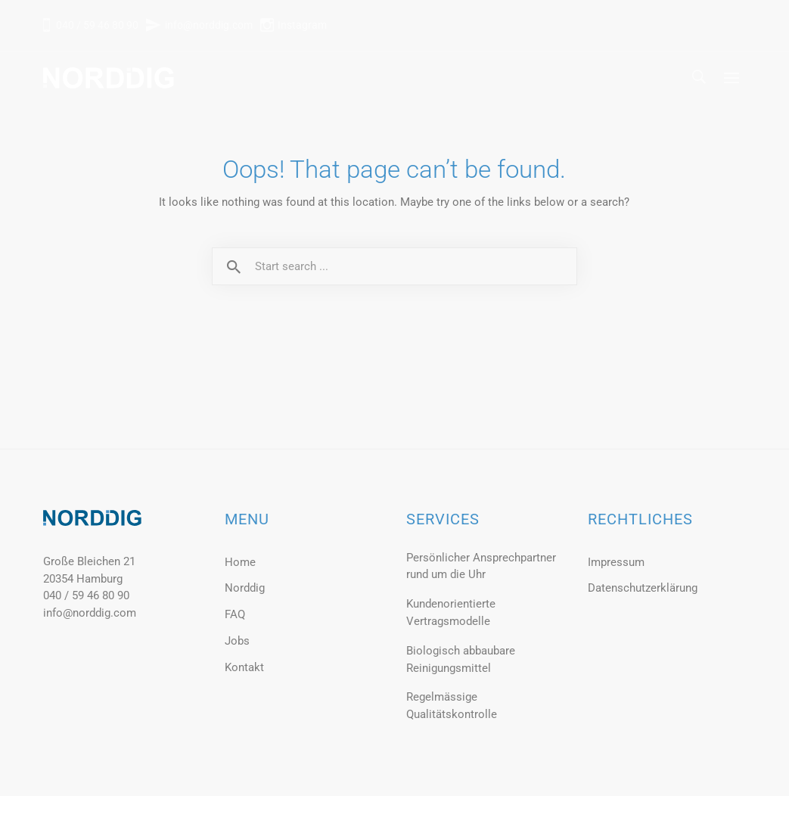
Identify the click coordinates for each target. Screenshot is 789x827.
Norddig (245, 588)
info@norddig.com (209, 25)
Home (240, 562)
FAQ (235, 614)
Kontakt (244, 667)
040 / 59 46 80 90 (96, 25)
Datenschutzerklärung (642, 588)
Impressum (616, 562)
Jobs (237, 641)
